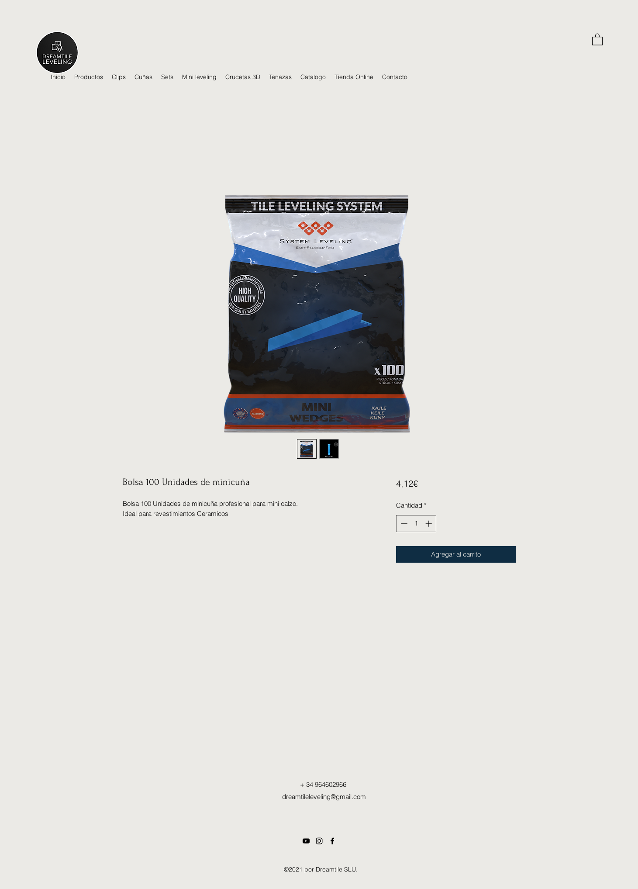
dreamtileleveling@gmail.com (324, 796)
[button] (597, 39)
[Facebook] (332, 841)
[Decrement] (403, 523)
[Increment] (429, 523)
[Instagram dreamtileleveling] (319, 841)
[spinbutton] (416, 523)
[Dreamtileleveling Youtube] (306, 841)
